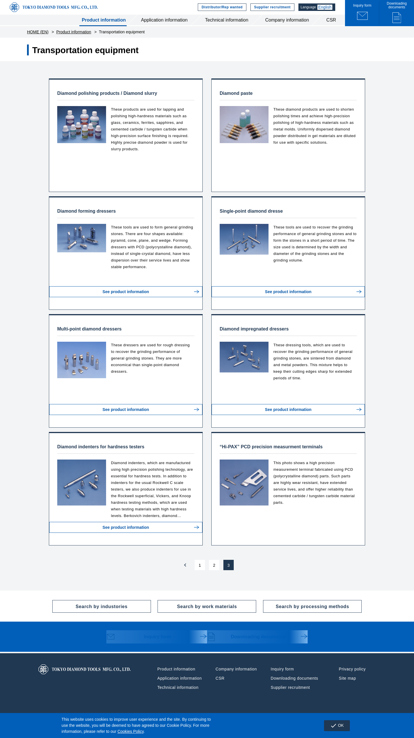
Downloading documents (247, 642)
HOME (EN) (38, 37)
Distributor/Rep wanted (221, 10)
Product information (104, 25)
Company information (287, 25)
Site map (347, 683)
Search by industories (90, 612)
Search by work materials (197, 612)
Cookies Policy (131, 731)
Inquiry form (141, 642)
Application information (164, 25)
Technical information (226, 25)
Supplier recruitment (272, 10)
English (326, 10)
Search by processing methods (306, 612)
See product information (126, 301)
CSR (331, 25)
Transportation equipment (122, 37)
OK (335, 725)
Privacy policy (352, 674)
